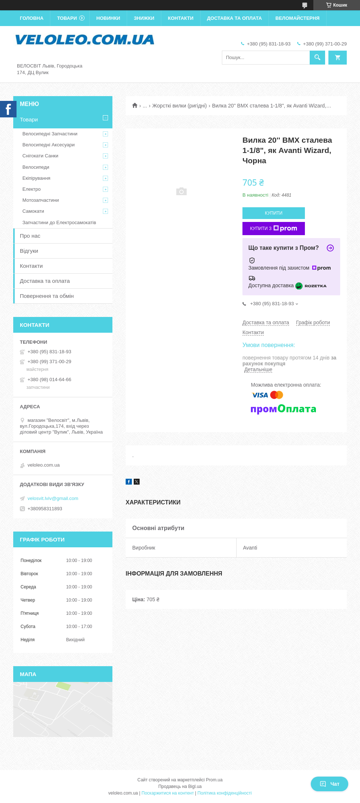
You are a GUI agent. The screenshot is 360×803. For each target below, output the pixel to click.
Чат (329, 784)
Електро (31, 189)
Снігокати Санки (40, 155)
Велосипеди (35, 167)
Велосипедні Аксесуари (48, 144)
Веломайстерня (298, 18)
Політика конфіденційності (225, 793)
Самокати (33, 211)
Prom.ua (214, 779)
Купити (273, 213)
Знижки (144, 18)
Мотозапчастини (40, 200)
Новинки (108, 18)
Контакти (181, 18)
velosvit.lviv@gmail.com (53, 498)
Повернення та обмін (47, 296)
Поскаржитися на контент (167, 793)
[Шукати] (317, 58)
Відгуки (29, 251)
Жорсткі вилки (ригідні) (179, 106)
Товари (67, 18)
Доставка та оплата (234, 18)
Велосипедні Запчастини (50, 133)
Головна (31, 18)
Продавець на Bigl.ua (180, 786)
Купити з (274, 228)
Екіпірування (36, 178)
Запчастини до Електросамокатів (59, 222)
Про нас (30, 236)
